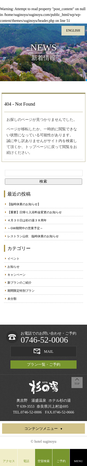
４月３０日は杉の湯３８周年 (27, 220)
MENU (78, 461)
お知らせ (13, 266)
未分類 (11, 298)
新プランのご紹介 (19, 282)
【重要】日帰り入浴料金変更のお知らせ (34, 212)
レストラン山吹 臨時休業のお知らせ (33, 236)
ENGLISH (73, 30)
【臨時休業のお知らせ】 (24, 204)
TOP (76, 383)
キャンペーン (16, 274)
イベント (13, 258)
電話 (26, 461)
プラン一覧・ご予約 (43, 364)
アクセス (9, 461)
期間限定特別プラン (21, 290)
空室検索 (44, 461)
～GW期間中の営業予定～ (25, 228)
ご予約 (61, 461)
